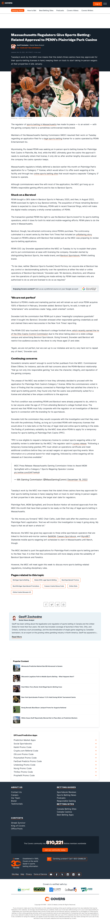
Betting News (17, 10)
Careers (14, 795)
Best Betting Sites (46, 10)
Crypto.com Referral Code (26, 750)
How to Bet (31, 10)
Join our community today (55, 850)
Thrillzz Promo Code (23, 772)
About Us (16, 787)
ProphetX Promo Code (24, 775)
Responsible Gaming (66, 801)
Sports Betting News (66, 795)
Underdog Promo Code (24, 765)
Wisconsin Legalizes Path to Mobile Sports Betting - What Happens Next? (47, 676)
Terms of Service (40, 874)
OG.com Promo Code (23, 754)
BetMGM (52, 536)
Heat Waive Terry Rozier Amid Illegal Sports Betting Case (41, 687)
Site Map (15, 874)
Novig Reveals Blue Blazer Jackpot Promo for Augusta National (43, 708)
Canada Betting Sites (66, 809)
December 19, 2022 (77, 479)
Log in (97, 4)
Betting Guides (66, 787)
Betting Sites (65, 804)
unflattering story (84, 234)
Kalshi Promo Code (22, 747)
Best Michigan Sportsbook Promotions (26, 586)
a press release (79, 443)
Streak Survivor (18, 823)
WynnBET (85, 536)
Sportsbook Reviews (66, 792)
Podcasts (60, 10)
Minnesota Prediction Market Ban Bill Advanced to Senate (41, 666)
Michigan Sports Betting (21, 580)
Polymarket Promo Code (25, 758)
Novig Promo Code (22, 768)
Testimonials (17, 804)
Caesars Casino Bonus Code (54, 586)
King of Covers (18, 825)
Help (22, 874)
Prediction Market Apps (25, 740)
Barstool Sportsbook (70, 255)
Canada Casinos (64, 812)
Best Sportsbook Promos (70, 580)
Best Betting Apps (65, 815)
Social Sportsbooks (23, 743)
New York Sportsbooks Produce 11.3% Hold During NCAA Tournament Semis (48, 697)
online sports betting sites (46, 173)
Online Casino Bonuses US (22, 592)
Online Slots (73, 586)
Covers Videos (72, 10)
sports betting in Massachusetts (41, 124)
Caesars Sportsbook (66, 536)
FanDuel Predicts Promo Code (28, 761)
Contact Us (16, 792)
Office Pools (16, 828)
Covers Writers (87, 10)
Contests (17, 817)
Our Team (15, 798)
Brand (13, 801)
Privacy (29, 874)
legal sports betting (53, 138)
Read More (17, 637)
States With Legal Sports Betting (45, 580)
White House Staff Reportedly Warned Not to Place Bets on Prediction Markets (49, 718)
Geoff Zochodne (22, 45)
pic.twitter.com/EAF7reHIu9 (27, 472)
